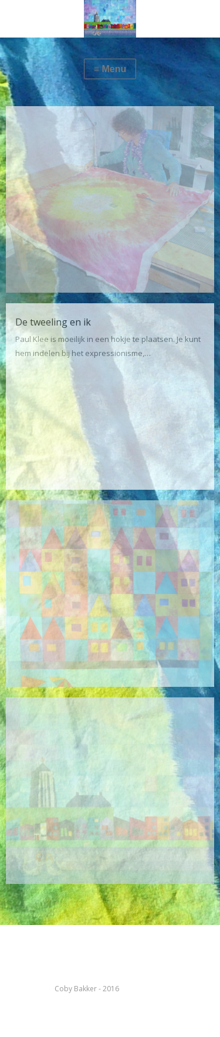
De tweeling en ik (53, 322)
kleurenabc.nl (143, 989)
